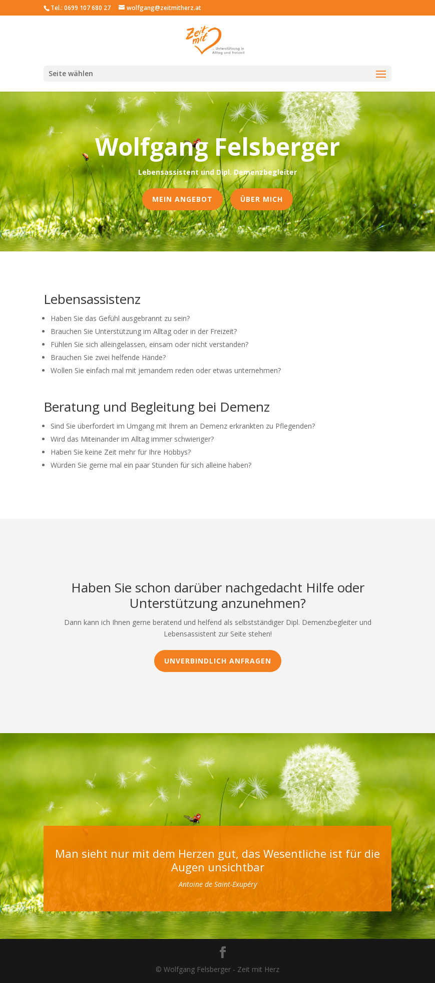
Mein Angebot (182, 199)
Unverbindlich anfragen (217, 661)
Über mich (261, 199)
